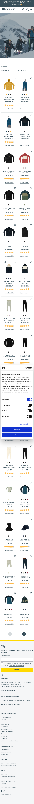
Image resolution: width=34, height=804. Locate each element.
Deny (17, 435)
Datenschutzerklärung (7, 731)
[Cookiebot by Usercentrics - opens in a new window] (24, 368)
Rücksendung (4, 722)
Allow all (17, 429)
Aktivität (5, 66)
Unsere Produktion (6, 752)
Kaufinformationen (6, 717)
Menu (31, 9)
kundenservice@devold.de (8, 787)
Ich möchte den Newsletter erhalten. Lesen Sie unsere (18, 665)
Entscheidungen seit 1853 (8, 765)
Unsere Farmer (5, 749)
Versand (3, 719)
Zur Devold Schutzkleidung (10, 704)
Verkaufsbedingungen (7, 729)
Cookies (3, 734)
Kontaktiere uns (6, 795)
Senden (16, 669)
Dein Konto (4, 774)
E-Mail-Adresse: (5, 655)
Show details (24, 424)
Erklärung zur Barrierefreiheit (9, 741)
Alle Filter (6, 70)
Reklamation (4, 726)
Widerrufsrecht (5, 724)
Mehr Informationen (8, 690)
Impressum (4, 738)
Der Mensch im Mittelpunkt (8, 763)
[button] (15, 78)
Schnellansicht (9, 109)
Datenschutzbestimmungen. (16, 665)
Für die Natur (5, 754)
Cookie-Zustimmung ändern (8, 776)
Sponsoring (4, 736)
